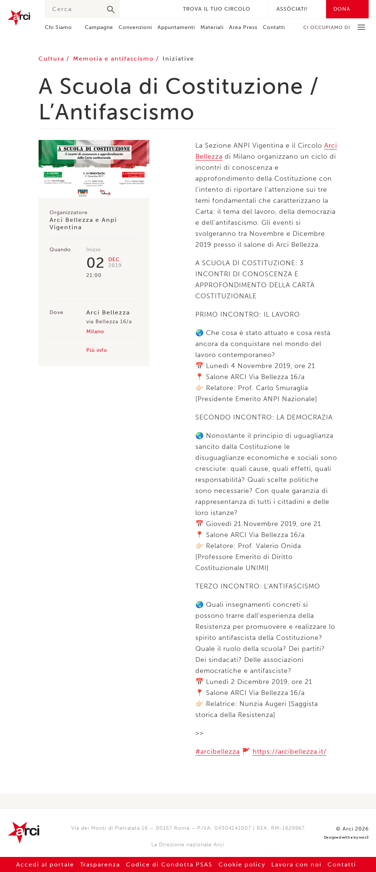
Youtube (165, 9)
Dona (341, 9)
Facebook (132, 9)
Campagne (99, 27)
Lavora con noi (296, 864)
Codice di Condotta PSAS (169, 864)
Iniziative (178, 58)
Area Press (243, 27)
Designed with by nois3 (346, 837)
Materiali (212, 27)
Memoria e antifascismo (114, 58)
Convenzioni (135, 27)
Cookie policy (241, 864)
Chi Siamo (58, 27)
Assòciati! (292, 9)
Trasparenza (100, 864)
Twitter (143, 9)
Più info (96, 350)
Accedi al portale (45, 864)
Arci (18, 18)
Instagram (154, 9)
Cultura (52, 58)
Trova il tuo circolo (216, 9)
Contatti (274, 27)
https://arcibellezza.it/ (289, 751)
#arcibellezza (217, 751)
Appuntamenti (176, 27)
